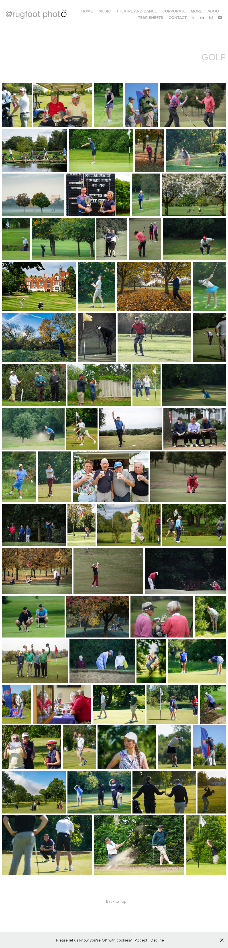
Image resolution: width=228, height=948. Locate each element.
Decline (157, 940)
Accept (141, 940)
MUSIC (104, 11)
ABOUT (214, 11)
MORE (196, 11)
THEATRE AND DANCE (136, 11)
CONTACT (178, 17)
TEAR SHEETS (150, 17)
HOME (87, 11)
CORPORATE (173, 11)
